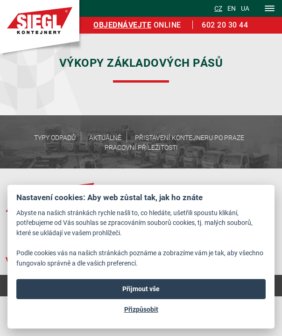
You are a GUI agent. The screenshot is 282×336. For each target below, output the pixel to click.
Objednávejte (122, 24)
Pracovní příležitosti (141, 147)
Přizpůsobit (141, 309)
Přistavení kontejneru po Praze (189, 137)
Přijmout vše (141, 289)
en (231, 8)
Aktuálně (105, 137)
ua (245, 8)
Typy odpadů (55, 137)
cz (218, 8)
